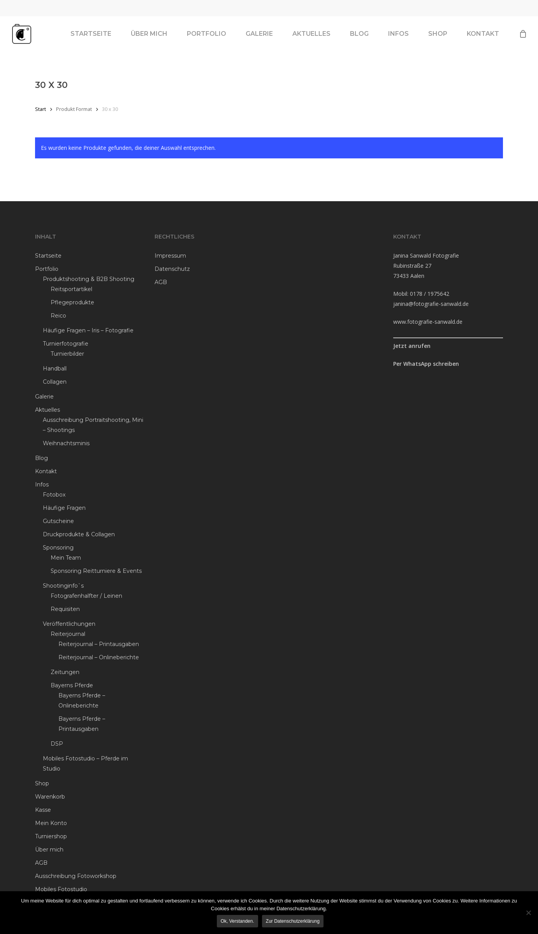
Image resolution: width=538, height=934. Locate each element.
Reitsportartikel (71, 289)
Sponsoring (58, 547)
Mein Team (66, 557)
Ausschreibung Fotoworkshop (75, 876)
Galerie (44, 396)
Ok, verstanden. (238, 922)
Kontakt (46, 471)
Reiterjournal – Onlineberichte (98, 657)
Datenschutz (172, 268)
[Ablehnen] (528, 913)
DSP (57, 743)
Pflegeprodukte (72, 302)
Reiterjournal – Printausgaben (98, 644)
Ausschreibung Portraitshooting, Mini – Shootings (93, 425)
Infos (42, 484)
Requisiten (65, 609)
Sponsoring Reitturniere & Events (96, 570)
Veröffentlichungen (69, 623)
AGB (41, 862)
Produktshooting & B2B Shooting (88, 279)
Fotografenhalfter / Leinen (86, 595)
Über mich (49, 849)
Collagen (55, 381)
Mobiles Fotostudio (61, 889)
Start (40, 108)
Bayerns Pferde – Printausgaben (81, 723)
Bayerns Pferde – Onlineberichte (81, 700)
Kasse (43, 809)
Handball (55, 368)
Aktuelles (47, 409)
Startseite (48, 255)
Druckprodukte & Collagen (79, 534)
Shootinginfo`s (63, 585)
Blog (41, 458)
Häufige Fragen (64, 507)
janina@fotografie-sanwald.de (431, 303)
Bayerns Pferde (72, 685)
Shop (42, 783)
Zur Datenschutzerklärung (293, 922)
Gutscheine (58, 521)
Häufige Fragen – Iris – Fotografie (88, 330)
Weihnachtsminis (66, 443)
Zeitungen (65, 672)
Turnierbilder (67, 353)
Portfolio (46, 268)
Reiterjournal (68, 633)
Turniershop (51, 836)
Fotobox (54, 494)
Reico (58, 315)
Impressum (170, 255)
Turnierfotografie (65, 343)
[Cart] (523, 39)
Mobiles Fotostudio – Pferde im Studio (85, 763)
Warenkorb (50, 796)
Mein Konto (51, 823)
